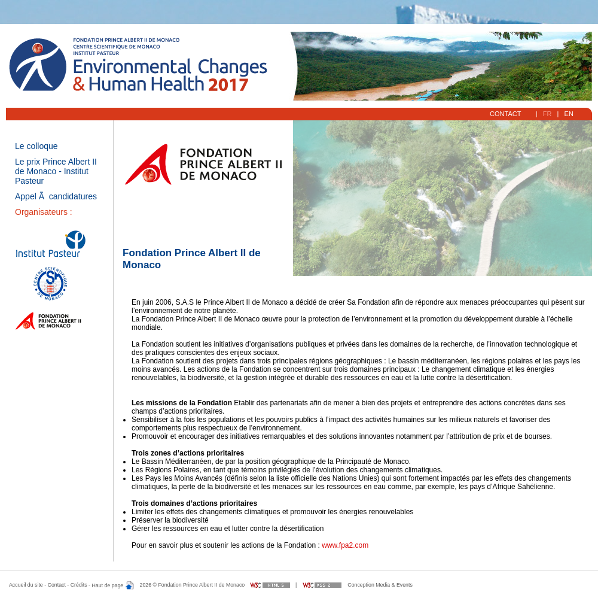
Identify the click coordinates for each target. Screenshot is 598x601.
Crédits (79, 585)
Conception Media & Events (380, 585)
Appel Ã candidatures (56, 196)
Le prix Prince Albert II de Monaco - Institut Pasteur (56, 171)
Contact (506, 113)
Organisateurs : (43, 212)
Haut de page (112, 585)
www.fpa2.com (345, 545)
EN (568, 113)
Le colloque (36, 146)
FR (547, 113)
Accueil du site (26, 585)
